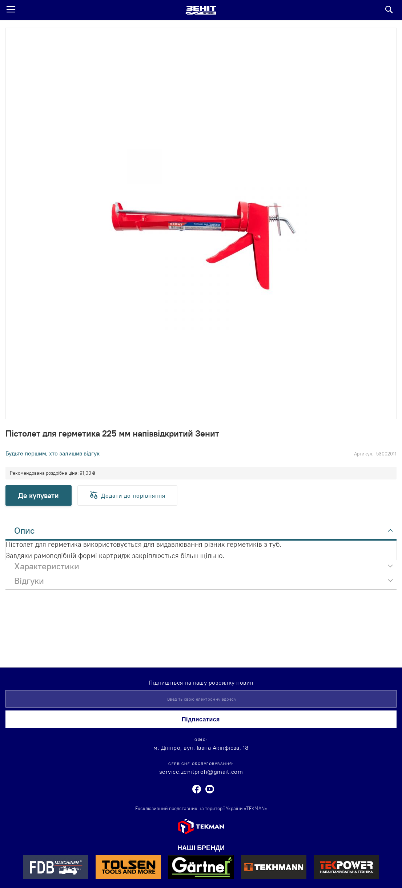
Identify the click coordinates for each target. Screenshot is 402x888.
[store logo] (200, 10)
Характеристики (46, 566)
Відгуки (29, 580)
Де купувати (38, 495)
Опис (24, 530)
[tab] (201, 533)
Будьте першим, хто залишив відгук (52, 453)
